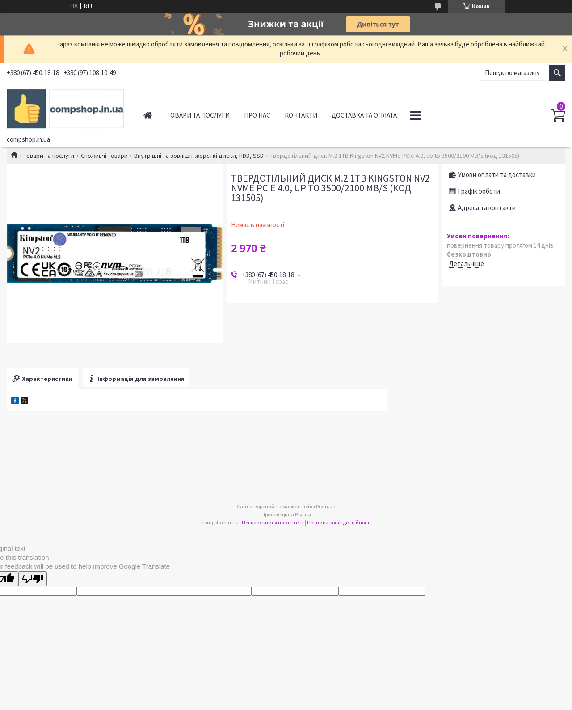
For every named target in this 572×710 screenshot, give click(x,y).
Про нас (257, 115)
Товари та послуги (198, 115)
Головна (148, 115)
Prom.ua (326, 506)
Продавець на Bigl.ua (286, 514)
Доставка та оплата (364, 115)
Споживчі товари (104, 156)
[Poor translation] (32, 578)
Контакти (301, 115)
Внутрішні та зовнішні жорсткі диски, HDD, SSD (199, 156)
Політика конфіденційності (339, 522)
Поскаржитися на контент (273, 522)
